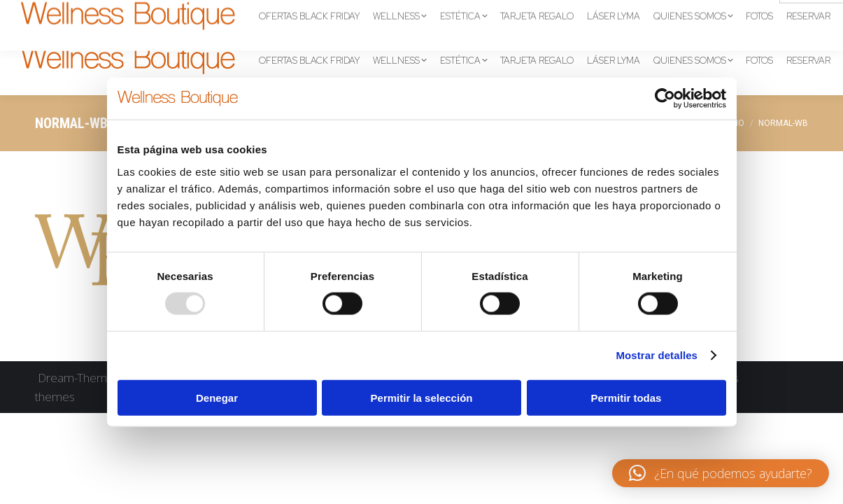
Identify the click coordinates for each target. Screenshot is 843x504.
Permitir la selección (422, 397)
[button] (720, 473)
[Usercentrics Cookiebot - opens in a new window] (665, 98)
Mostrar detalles (656, 355)
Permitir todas (626, 397)
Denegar (217, 397)
